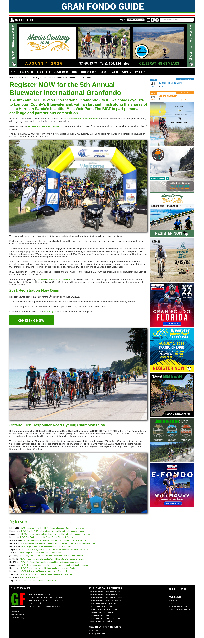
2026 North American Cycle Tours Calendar (105, 600)
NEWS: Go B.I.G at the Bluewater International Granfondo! (44, 571)
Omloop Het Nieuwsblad (170, 83)
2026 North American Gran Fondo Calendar (105, 591)
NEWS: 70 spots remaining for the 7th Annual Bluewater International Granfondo (52, 559)
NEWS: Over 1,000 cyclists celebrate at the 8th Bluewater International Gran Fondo (55, 549)
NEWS (14, 71)
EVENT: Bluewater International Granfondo (39, 580)
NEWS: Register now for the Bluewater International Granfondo (46, 546)
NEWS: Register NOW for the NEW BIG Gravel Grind (40, 552)
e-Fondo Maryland (167, 96)
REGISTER (31, 20)
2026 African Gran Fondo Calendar (101, 621)
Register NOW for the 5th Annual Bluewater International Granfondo (63, 77)
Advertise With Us (17, 614)
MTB (74, 71)
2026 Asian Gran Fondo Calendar (101, 615)
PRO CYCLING (27, 71)
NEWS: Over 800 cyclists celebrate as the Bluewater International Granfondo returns (55, 565)
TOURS (102, 71)
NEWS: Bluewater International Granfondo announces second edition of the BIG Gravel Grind (58, 543)
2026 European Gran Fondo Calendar (102, 606)
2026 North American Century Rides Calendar (105, 597)
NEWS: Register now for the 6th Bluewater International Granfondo (48, 568)
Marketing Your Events (97, 633)
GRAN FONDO (44, 71)
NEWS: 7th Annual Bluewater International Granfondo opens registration (50, 562)
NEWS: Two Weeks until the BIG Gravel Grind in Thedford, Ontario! (46, 537)
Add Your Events (95, 630)
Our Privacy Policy (17, 617)
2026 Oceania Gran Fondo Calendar (102, 612)
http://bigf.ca (50, 311)
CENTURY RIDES (88, 71)
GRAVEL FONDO (61, 71)
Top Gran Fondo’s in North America (45, 126)
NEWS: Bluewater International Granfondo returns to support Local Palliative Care (53, 540)
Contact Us (15, 611)
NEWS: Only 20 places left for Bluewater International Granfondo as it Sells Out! (51, 555)
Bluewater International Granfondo (81, 118)
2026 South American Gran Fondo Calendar (105, 618)
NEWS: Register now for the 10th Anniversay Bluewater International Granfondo (52, 528)
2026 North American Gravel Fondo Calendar (105, 594)
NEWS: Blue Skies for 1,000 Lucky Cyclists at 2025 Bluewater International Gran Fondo (55, 534)
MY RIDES (19, 20)
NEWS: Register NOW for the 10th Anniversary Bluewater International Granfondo (53, 531)
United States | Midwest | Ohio (21, 77)
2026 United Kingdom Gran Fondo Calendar (105, 609)
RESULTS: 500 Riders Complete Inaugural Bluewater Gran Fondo (46, 574)
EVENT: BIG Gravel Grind (30, 577)
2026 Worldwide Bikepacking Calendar (103, 603)
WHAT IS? (127, 71)
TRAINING (114, 71)
